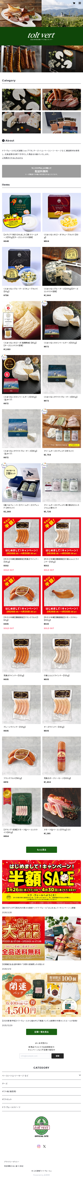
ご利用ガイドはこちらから (12, 158)
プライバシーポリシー (11, 1162)
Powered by (41, 1175)
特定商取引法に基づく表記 (13, 1166)
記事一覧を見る (41, 1032)
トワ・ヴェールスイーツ (11, 1107)
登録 (57, 1056)
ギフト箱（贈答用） (9, 1091)
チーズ (4, 1083)
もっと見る (41, 849)
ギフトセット (7, 1099)
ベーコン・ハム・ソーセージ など (15, 1076)
